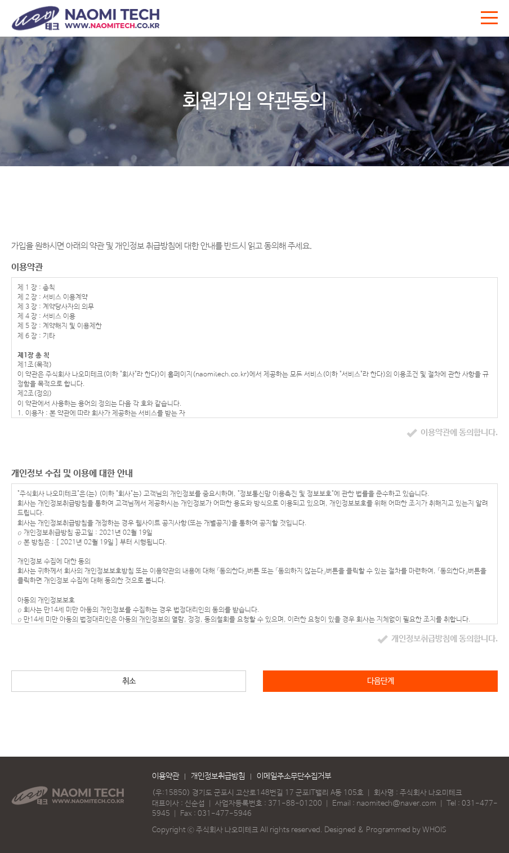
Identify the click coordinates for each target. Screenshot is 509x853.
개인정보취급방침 (218, 776)
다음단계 (380, 681)
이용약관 (165, 776)
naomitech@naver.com (396, 803)
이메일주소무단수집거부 (294, 776)
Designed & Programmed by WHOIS (385, 830)
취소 (129, 681)
